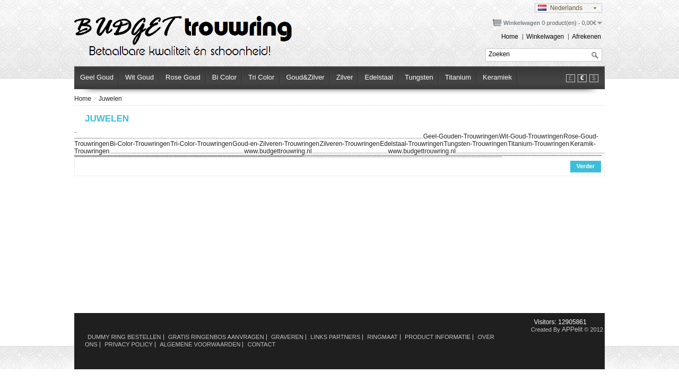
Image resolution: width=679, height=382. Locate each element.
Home (509, 36)
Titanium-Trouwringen (538, 143)
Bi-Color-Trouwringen (140, 143)
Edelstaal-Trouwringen (411, 143)
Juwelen (110, 98)
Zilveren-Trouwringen (350, 143)
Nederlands (560, 8)
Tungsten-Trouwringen (476, 143)
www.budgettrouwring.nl (277, 151)
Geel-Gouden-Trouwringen (461, 136)
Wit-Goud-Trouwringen (531, 136)
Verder (586, 166)
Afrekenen (586, 36)
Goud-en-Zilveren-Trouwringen (275, 143)
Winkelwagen (545, 36)
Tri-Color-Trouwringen (201, 143)
